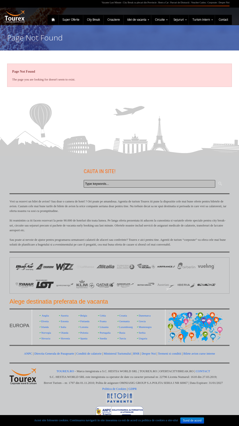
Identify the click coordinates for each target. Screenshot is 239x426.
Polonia (84, 332)
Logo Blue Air (25, 267)
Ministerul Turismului (117, 353)
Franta (103, 321)
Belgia (83, 315)
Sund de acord (192, 420)
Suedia (103, 338)
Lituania (104, 327)
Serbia (142, 332)
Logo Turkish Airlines (126, 267)
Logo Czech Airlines (146, 267)
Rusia (122, 332)
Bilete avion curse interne (199, 353)
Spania (83, 338)
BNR (136, 353)
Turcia (122, 338)
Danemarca (145, 315)
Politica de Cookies (114, 389)
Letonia (84, 327)
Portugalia (105, 332)
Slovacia (45, 338)
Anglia (45, 315)
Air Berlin (186, 267)
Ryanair (25, 284)
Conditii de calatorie (89, 353)
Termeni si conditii (169, 353)
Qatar (105, 284)
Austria (64, 315)
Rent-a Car (163, 2)
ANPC (28, 353)
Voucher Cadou (198, 2)
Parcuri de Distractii (180, 2)
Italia (63, 327)
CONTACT (203, 371)
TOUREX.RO (66, 371)
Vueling (206, 267)
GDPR (132, 389)
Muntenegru (145, 327)
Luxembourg (126, 327)
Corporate (212, 2)
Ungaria (143, 338)
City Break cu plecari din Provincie (139, 2)
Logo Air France (166, 267)
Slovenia (65, 338)
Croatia (123, 315)
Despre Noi (224, 2)
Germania (124, 321)
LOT (45, 284)
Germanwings (65, 284)
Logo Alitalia (105, 267)
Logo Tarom (45, 267)
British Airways (146, 284)
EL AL (206, 284)
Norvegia (46, 332)
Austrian (166, 284)
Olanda (64, 332)
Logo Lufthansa (85, 267)
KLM (85, 284)
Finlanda (84, 321)
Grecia (142, 321)
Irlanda (45, 327)
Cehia (103, 315)
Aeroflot (126, 284)
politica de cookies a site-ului (160, 420)
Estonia (64, 321)
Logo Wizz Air (65, 267)
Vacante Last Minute (111, 2)
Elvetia (45, 321)
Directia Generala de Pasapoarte (54, 353)
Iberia (186, 284)
